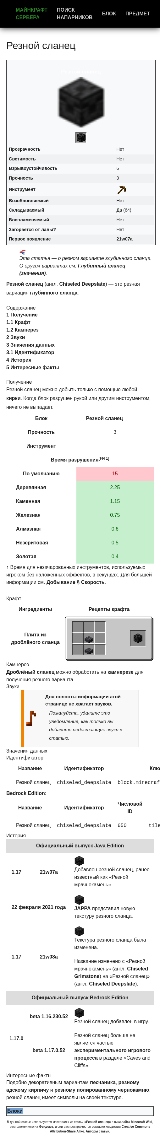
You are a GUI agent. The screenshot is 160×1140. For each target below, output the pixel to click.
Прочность (21, 178)
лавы (47, 229)
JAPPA (82, 908)
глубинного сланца (53, 292)
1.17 (16, 872)
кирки (13, 398)
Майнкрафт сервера (31, 13)
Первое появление (30, 238)
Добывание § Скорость (76, 582)
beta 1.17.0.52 (48, 1050)
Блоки (15, 1111)
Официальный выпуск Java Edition (80, 845)
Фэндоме (46, 1126)
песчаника (102, 1082)
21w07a (124, 238)
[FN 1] (104, 458)
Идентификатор (84, 768)
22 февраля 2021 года (39, 907)
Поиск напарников (74, 13)
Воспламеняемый (29, 219)
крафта (121, 609)
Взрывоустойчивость (33, 168)
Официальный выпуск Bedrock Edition (79, 997)
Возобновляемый (29, 200)
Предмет (137, 13)
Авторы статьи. (98, 1131)
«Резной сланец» (97, 1122)
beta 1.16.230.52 (49, 1016)
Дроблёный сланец (30, 672)
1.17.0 (16, 1038)
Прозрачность (25, 149)
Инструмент (22, 189)
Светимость (22, 158)
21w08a (49, 956)
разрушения (83, 459)
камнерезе (121, 672)
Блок (109, 13)
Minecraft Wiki (141, 1122)
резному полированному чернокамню (101, 1090)
